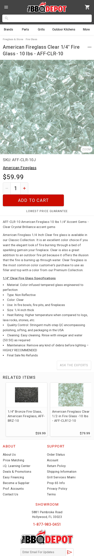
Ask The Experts (74, 353)
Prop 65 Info (56, 471)
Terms (51, 482)
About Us (9, 443)
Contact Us (10, 482)
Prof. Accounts (13, 477)
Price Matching (13, 448)
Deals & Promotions (17, 460)
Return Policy (56, 454)
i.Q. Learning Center (16, 454)
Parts (25, 29)
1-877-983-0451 (47, 512)
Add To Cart (61, 188)
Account (52, 448)
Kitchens (63, 29)
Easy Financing (13, 465)
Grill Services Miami (61, 465)
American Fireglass (19, 168)
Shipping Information (61, 460)
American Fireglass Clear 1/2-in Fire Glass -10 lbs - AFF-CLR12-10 (71, 404)
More (86, 29)
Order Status (56, 443)
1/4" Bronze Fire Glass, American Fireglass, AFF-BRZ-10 (26, 404)
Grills (41, 29)
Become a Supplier (16, 471)
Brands (8, 29)
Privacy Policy (57, 477)
